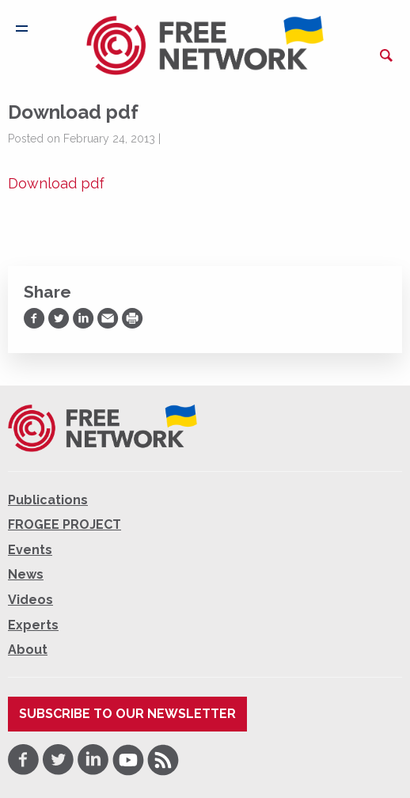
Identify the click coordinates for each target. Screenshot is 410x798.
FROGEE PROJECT (64, 524)
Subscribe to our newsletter (127, 713)
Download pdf (56, 183)
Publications (48, 499)
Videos (30, 599)
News (26, 574)
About (27, 649)
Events (30, 549)
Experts (33, 625)
